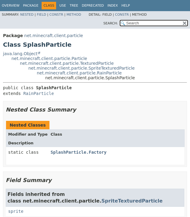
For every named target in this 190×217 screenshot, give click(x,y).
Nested (26, 15)
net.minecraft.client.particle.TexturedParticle (67, 63)
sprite (16, 211)
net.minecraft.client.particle (53, 35)
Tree (74, 6)
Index (112, 6)
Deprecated (93, 6)
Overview (11, 6)
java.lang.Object (20, 53)
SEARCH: (110, 23)
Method (73, 15)
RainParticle (38, 93)
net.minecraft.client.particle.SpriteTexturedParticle (81, 68)
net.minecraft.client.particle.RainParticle (79, 73)
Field (41, 15)
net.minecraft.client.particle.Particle (49, 58)
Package (31, 6)
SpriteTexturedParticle (132, 201)
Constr (56, 15)
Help (126, 6)
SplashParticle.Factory (78, 152)
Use (62, 6)
